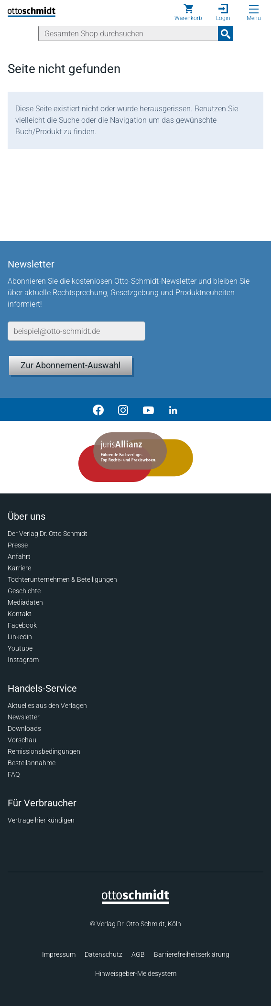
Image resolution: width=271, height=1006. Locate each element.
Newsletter (24, 717)
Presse (18, 545)
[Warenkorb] (188, 12)
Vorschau (22, 740)
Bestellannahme (31, 763)
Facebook (22, 625)
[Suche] (128, 33)
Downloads (24, 728)
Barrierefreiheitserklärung (191, 954)
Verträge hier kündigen (41, 820)
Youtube (20, 648)
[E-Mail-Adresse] (76, 331)
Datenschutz (103, 954)
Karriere (19, 568)
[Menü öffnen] (254, 9)
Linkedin (20, 637)
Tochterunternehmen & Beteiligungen (62, 579)
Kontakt (20, 614)
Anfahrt (19, 556)
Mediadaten (25, 602)
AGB (138, 954)
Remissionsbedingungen (44, 751)
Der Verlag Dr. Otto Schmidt (47, 533)
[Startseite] (135, 901)
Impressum (59, 954)
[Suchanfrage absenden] (225, 33)
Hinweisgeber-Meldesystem (135, 973)
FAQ (14, 774)
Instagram (23, 660)
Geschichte (24, 591)
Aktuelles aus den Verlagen (47, 705)
